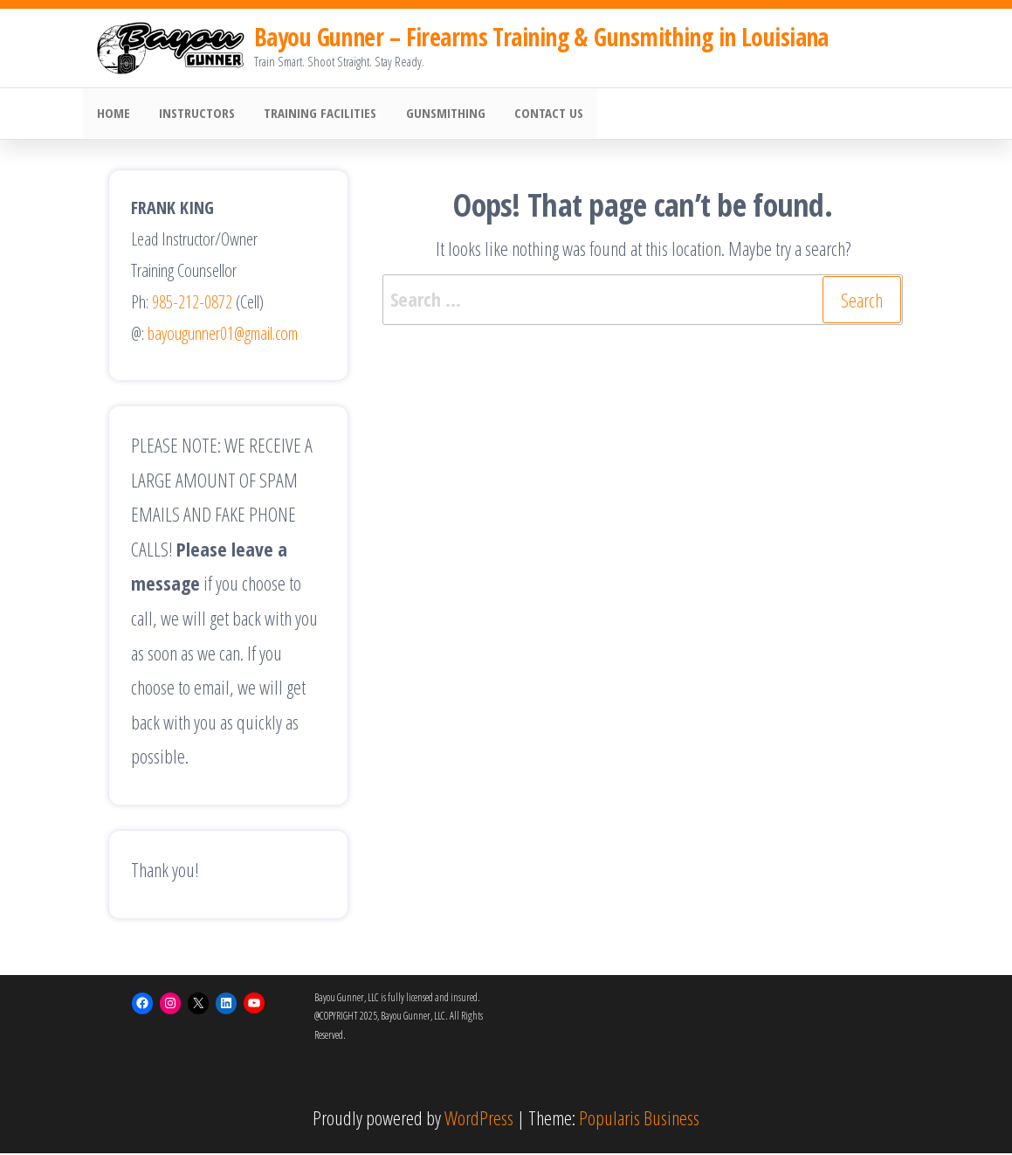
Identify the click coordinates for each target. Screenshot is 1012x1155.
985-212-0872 (192, 303)
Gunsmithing (436, 114)
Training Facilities (314, 114)
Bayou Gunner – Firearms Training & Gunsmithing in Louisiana (541, 36)
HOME (112, 114)
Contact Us (536, 114)
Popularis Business (639, 1119)
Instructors (193, 114)
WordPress (478, 1119)
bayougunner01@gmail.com (223, 335)
